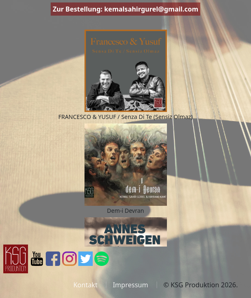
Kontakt (85, 284)
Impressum (130, 284)
